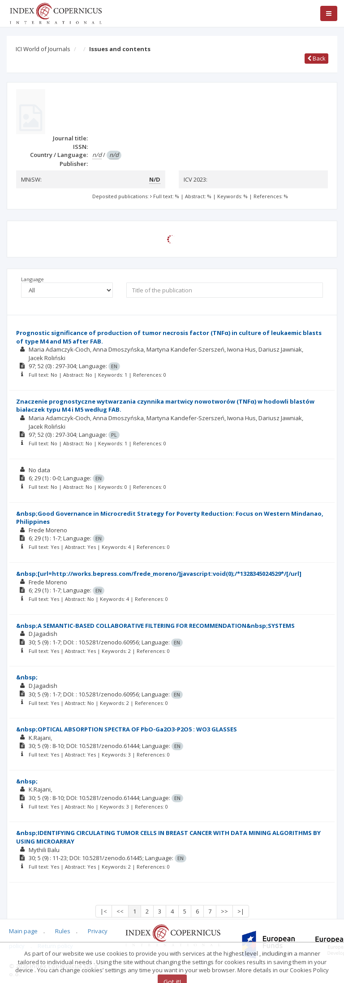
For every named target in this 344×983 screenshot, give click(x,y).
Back (316, 58)
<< (120, 911)
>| (240, 911)
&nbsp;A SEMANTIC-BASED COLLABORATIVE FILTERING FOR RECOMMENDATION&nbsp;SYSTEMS (155, 626)
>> (224, 911)
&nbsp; (27, 677)
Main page (23, 931)
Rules (62, 931)
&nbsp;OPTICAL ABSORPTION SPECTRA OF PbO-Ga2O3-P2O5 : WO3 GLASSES (126, 729)
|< (103, 911)
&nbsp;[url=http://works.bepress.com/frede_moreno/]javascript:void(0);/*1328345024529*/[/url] (158, 574)
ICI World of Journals (43, 49)
